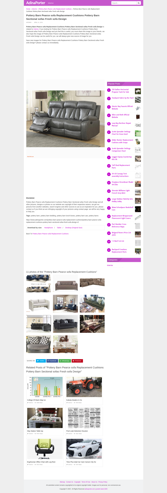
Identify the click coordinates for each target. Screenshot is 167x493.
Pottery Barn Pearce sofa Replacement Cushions (51, 234)
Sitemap (62, 482)
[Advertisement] (65, 62)
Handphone (48, 228)
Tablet (59, 228)
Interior (51, 3)
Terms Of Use (86, 482)
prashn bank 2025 (101, 489)
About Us (94, 482)
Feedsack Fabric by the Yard (122, 98)
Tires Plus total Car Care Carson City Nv (81, 462)
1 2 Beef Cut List (118, 241)
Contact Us (69, 482)
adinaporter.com (90, 489)
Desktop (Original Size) (73, 228)
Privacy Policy (102, 482)
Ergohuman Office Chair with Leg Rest (41, 462)
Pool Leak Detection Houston (77, 431)
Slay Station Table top (35, 431)
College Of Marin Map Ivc (36, 400)
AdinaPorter (35, 3)
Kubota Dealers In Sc (74, 400)
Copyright (77, 482)
